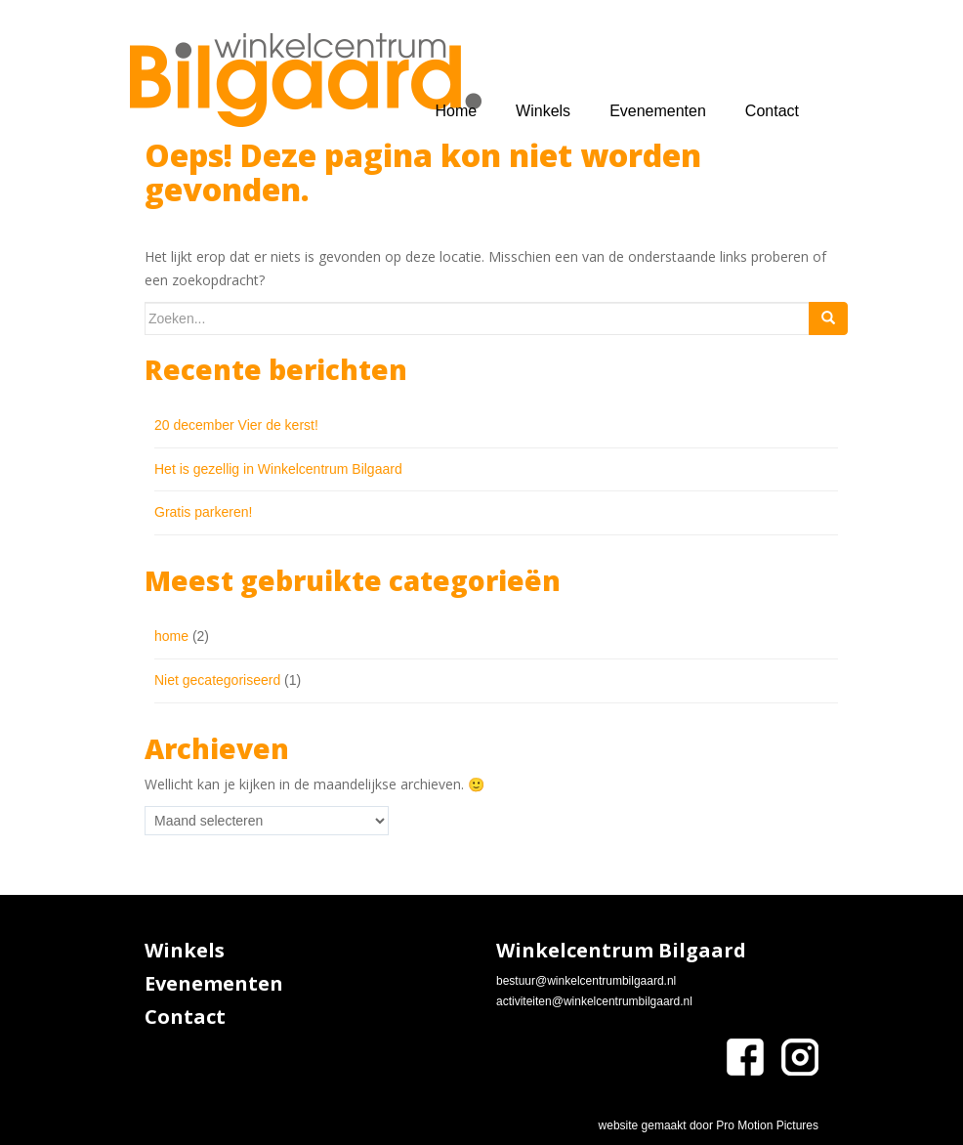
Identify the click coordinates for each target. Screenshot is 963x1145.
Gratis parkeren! (203, 512)
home (171, 636)
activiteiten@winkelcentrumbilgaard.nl (594, 1001)
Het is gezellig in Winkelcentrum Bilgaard (278, 469)
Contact (772, 111)
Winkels (543, 111)
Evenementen (657, 111)
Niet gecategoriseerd (217, 680)
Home (456, 111)
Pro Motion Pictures (767, 1125)
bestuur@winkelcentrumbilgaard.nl (586, 981)
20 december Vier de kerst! (236, 425)
